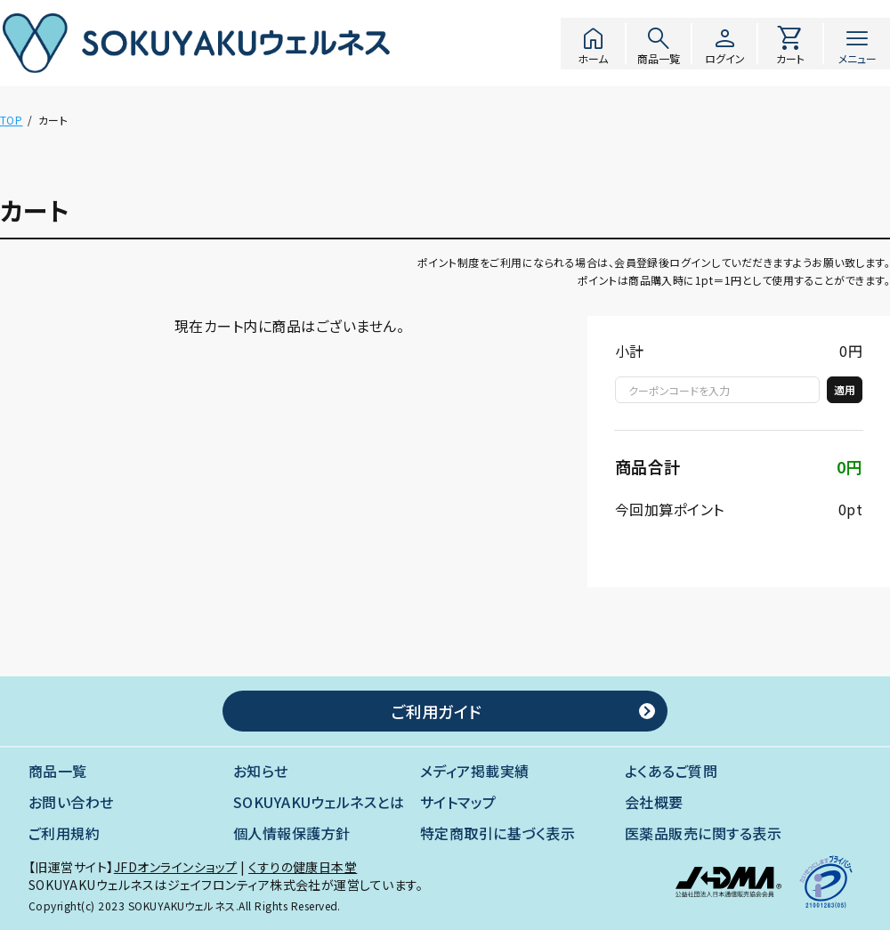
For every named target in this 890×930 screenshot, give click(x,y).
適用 (844, 389)
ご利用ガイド (436, 711)
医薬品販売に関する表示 (703, 833)
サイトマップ (458, 802)
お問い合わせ (71, 802)
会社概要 (654, 802)
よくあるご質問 (671, 771)
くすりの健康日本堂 (302, 867)
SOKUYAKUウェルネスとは (318, 802)
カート (790, 43)
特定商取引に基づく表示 (497, 833)
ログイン (724, 43)
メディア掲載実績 (475, 771)
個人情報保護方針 (292, 833)
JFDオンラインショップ (176, 867)
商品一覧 (658, 43)
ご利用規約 (64, 833)
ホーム (592, 43)
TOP (11, 119)
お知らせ (260, 771)
